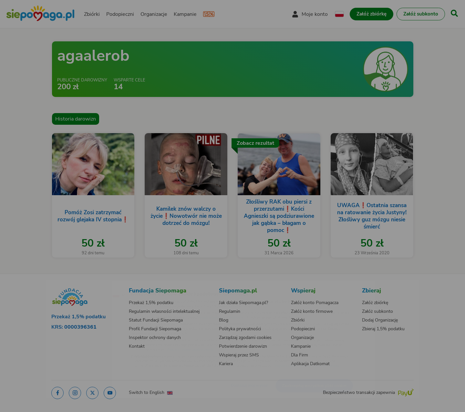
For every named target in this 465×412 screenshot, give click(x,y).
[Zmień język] (90, 284)
